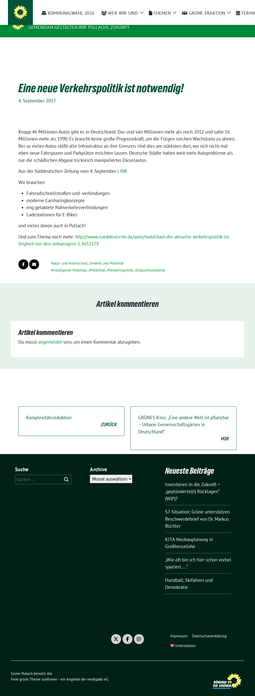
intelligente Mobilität (70, 262)
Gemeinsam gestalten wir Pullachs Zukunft (79, 27)
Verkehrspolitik (121, 262)
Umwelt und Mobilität (106, 255)
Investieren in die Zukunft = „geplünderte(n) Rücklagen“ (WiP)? (192, 484)
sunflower (49, 671)
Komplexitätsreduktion (71, 413)
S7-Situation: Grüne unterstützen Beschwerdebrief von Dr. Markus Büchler (197, 511)
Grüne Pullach (49, 20)
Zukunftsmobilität (151, 262)
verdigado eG (97, 671)
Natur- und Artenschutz (69, 255)
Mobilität (98, 262)
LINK (122, 163)
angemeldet (50, 334)
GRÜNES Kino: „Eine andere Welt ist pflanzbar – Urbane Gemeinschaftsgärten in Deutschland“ (183, 421)
